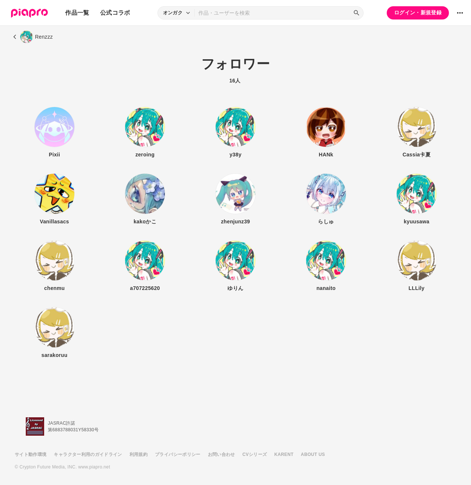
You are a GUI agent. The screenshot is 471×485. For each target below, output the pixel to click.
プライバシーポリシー (178, 454)
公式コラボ (115, 13)
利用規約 (139, 454)
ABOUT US (313, 454)
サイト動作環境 (30, 454)
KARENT (284, 454)
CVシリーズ (254, 454)
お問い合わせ (221, 454)
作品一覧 (77, 13)
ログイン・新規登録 (418, 12)
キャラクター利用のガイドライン (88, 454)
